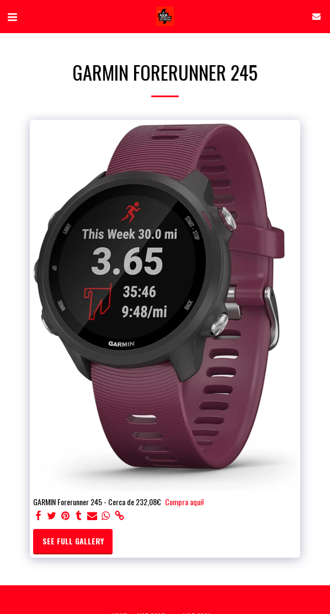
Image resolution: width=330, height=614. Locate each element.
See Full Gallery (73, 541)
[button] (12, 16)
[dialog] (205, 419)
